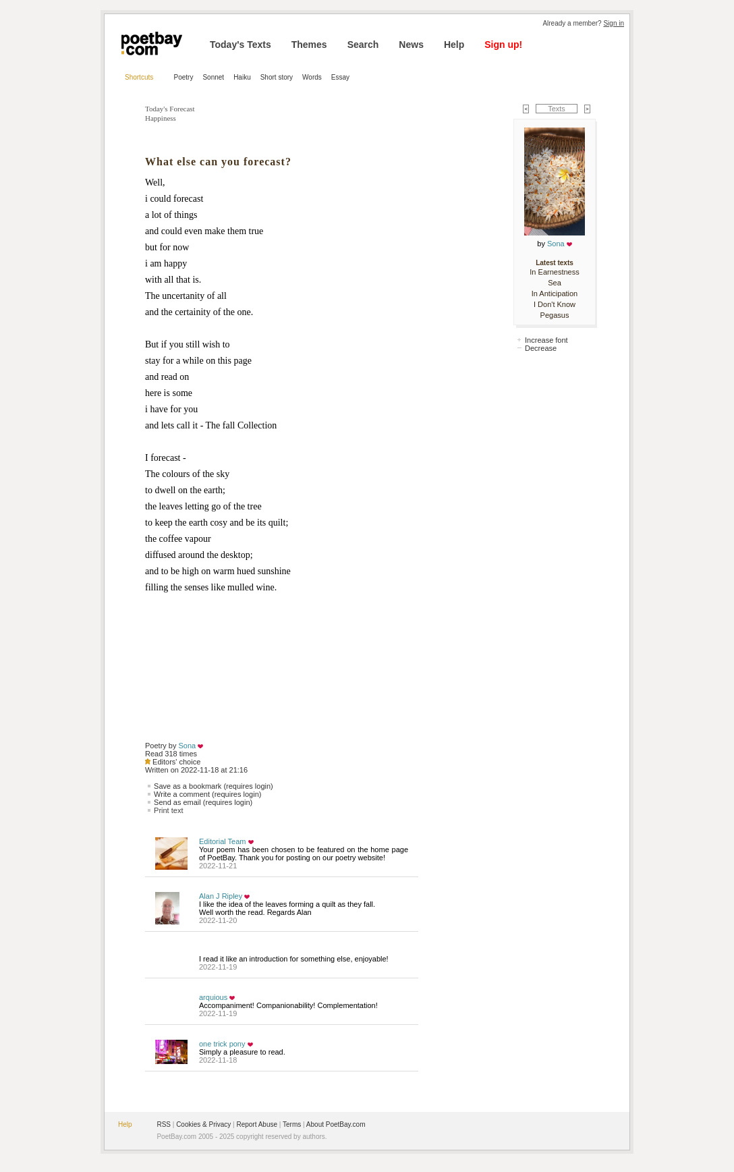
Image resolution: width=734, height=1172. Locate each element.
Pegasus (554, 315)
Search (363, 44)
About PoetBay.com (336, 1124)
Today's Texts (240, 44)
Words (312, 77)
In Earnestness (554, 272)
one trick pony (222, 1044)
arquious (213, 997)
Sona (187, 746)
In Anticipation (555, 293)
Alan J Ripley (220, 896)
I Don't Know (554, 304)
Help (454, 44)
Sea (554, 283)
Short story (276, 77)
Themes (309, 44)
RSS (164, 1124)
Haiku (242, 77)
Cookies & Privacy (203, 1124)
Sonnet (213, 77)
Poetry (184, 77)
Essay (340, 77)
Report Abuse (256, 1124)
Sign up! (503, 44)
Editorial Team (222, 841)
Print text (168, 810)
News (411, 44)
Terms (292, 1124)
